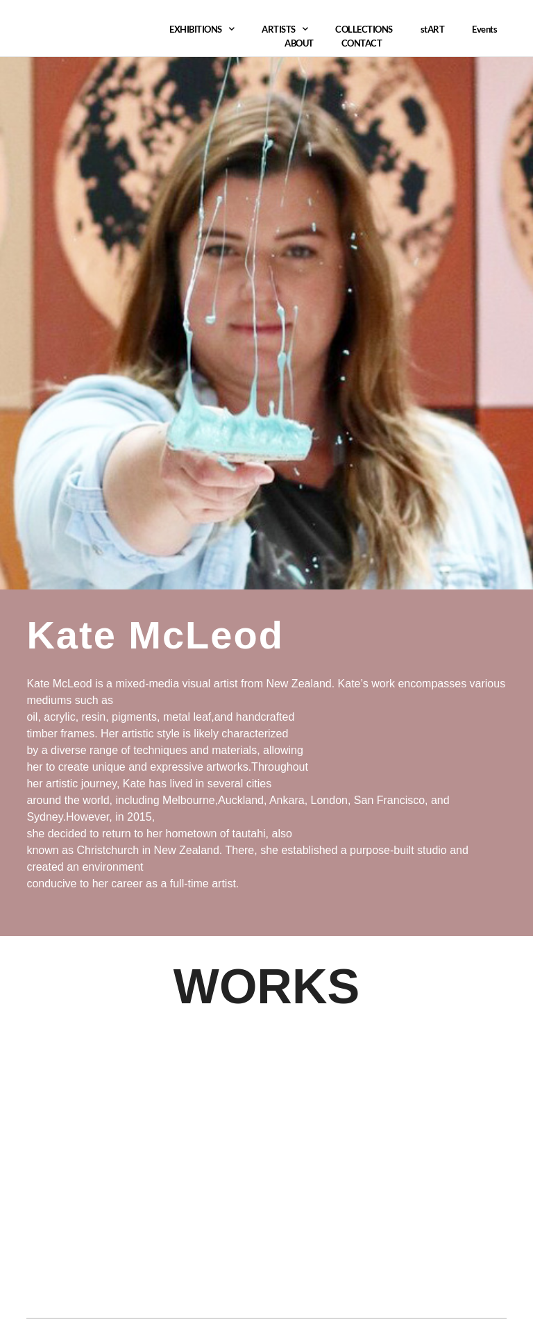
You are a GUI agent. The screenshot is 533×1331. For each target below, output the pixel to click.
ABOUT (299, 43)
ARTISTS (284, 29)
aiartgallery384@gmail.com (97, 1260)
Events (484, 29)
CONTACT (361, 43)
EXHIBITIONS (201, 29)
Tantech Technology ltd (447, 1269)
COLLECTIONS (364, 29)
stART (433, 29)
